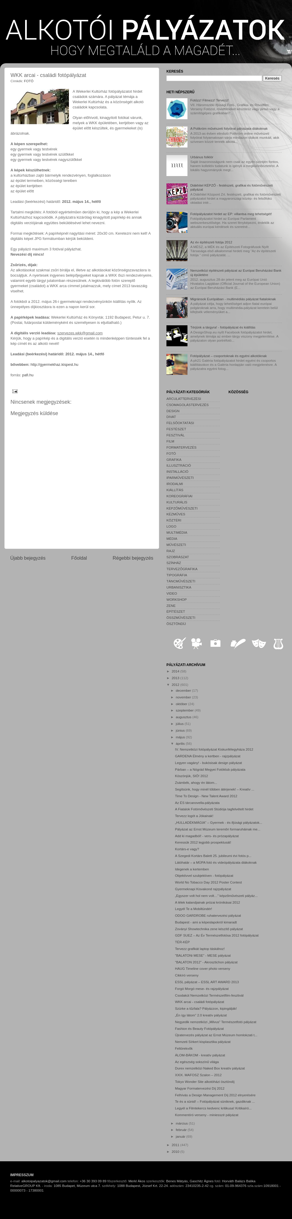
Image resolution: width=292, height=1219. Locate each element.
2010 (176, 1151)
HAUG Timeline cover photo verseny (202, 968)
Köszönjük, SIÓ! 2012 (191, 776)
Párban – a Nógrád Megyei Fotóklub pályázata (210, 769)
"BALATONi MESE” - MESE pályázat (203, 955)
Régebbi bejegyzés (133, 558)
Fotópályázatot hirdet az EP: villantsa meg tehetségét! (231, 214)
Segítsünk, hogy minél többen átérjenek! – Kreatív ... (214, 789)
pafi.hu (28, 375)
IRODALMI (174, 484)
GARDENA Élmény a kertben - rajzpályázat (207, 756)
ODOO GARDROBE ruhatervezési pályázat (208, 915)
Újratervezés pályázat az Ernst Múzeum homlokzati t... (216, 1035)
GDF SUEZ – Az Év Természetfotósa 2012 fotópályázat (216, 935)
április (181, 743)
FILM (170, 441)
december (184, 690)
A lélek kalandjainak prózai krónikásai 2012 (207, 902)
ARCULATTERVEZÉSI (183, 399)
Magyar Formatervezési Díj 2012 (200, 1088)
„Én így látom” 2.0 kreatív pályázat (201, 1015)
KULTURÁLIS (176, 502)
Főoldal (79, 558)
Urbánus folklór (201, 157)
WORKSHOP (176, 599)
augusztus (184, 717)
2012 (176, 684)
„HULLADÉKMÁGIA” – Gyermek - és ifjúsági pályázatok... (218, 822)
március (182, 1123)
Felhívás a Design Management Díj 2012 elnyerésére (215, 1095)
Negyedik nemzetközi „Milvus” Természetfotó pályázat (215, 1022)
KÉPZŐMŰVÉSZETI (182, 508)
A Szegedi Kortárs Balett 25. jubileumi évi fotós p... (213, 856)
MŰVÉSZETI (176, 545)
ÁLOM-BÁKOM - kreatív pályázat (200, 1055)
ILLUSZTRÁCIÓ (178, 465)
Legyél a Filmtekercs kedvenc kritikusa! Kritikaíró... (213, 1108)
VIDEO (171, 593)
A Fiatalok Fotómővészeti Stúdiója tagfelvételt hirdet (214, 809)
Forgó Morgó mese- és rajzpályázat (202, 988)
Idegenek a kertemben (192, 869)
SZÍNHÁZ (173, 563)
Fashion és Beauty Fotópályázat (199, 1028)
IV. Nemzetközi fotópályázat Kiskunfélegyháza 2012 (214, 749)
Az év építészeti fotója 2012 (211, 242)
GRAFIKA (173, 459)
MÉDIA (171, 538)
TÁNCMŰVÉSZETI (180, 581)
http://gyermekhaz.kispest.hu (55, 364)
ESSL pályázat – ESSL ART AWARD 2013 (207, 982)
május (181, 737)
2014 (176, 671)
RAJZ (170, 551)
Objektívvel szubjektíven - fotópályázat (204, 875)
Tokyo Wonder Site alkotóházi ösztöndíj (204, 1081)
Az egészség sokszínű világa (197, 1062)
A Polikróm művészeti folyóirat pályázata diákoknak (229, 128)
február (181, 1130)
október (182, 704)
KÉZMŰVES (175, 514)
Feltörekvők (183, 1048)
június (181, 730)
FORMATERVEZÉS (181, 447)
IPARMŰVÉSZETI (180, 477)
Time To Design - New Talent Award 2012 (206, 796)
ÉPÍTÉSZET (175, 611)
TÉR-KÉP (182, 942)
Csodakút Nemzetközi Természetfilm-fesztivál (209, 995)
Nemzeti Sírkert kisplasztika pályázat (202, 1042)
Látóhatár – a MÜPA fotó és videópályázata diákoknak (216, 862)
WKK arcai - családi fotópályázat (199, 1002)
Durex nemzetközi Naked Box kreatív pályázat (210, 1068)
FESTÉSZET (176, 429)
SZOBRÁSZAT (177, 557)
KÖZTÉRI (173, 520)
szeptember (185, 710)
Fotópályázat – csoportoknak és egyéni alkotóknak (228, 356)
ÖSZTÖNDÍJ (176, 624)
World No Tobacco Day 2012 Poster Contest (208, 882)
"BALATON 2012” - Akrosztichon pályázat (206, 962)
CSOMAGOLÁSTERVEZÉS (187, 405)
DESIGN (173, 411)
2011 (176, 1145)
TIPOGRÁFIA (176, 575)
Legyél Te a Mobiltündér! (193, 909)
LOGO (171, 526)
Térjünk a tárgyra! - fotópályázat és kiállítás (222, 327)
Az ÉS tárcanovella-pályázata (197, 803)
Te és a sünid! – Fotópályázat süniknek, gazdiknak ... (215, 1101)
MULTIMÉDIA (176, 532)
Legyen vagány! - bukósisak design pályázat (208, 763)
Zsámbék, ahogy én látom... (196, 782)
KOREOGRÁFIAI (179, 496)
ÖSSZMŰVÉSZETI (180, 617)
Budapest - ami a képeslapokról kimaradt (206, 922)
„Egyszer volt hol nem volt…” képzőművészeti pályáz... (216, 895)
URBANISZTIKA (178, 587)
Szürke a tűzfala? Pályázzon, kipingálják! (206, 1008)
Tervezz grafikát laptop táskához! (200, 949)
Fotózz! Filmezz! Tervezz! (209, 100)
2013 (176, 678)
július (180, 724)
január (181, 1136)
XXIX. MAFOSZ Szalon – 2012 (198, 1075)
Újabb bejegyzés (28, 558)
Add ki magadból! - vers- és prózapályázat (207, 836)
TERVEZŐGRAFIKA (181, 569)
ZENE (170, 605)
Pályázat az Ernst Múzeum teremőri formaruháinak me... (217, 829)
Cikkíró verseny (187, 975)
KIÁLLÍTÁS (174, 490)
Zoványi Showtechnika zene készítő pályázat (209, 929)
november (184, 697)
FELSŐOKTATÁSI (180, 423)
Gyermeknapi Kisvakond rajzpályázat (203, 889)
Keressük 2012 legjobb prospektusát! (203, 842)
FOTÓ (28, 81)
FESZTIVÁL (175, 435)
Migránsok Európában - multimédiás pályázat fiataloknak (233, 299)
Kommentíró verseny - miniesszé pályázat (206, 1115)
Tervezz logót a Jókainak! (194, 816)
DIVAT (171, 417)
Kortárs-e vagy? (187, 849)
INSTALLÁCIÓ (177, 471)
